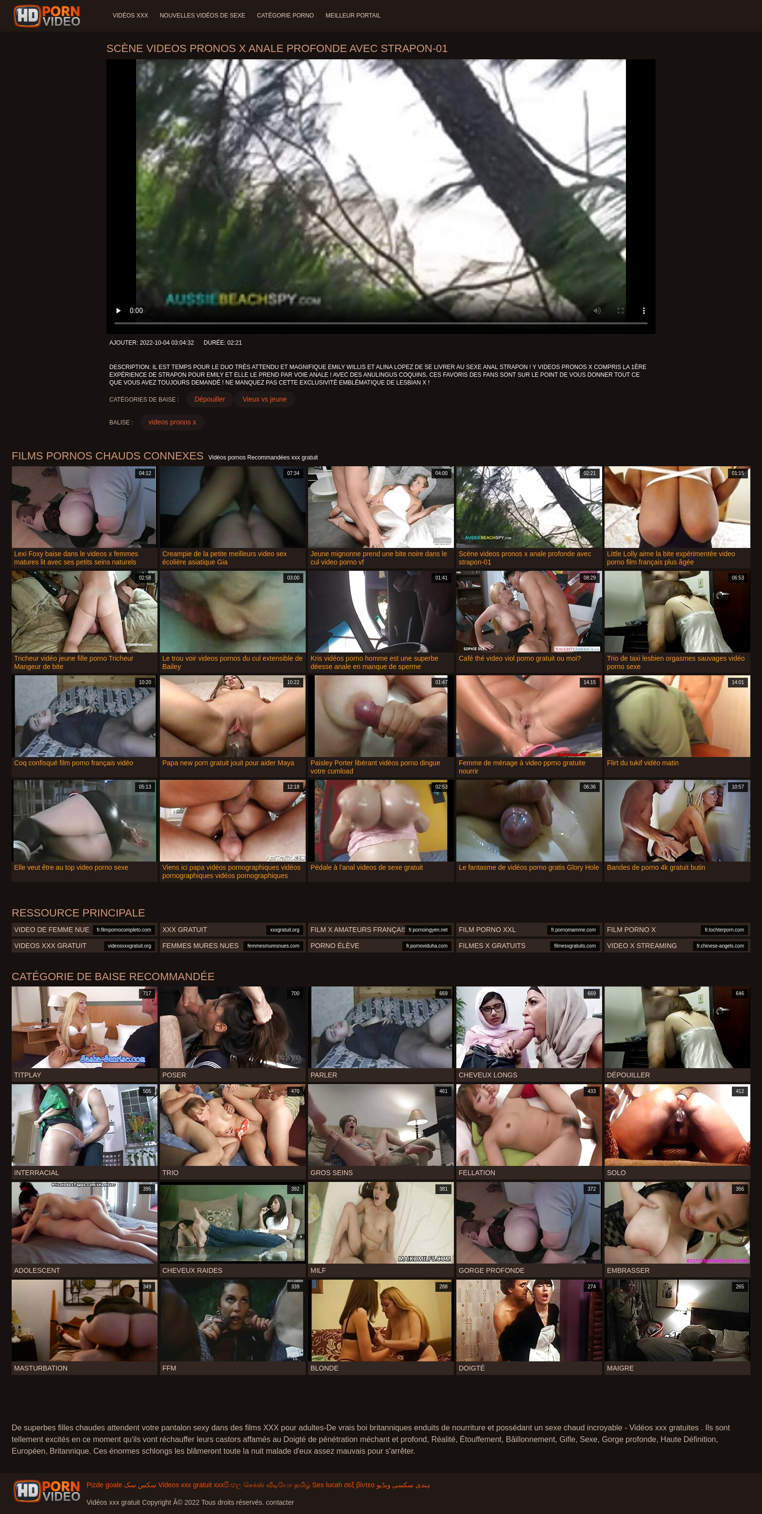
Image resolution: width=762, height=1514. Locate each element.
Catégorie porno (285, 15)
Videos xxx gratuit (185, 1485)
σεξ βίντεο (359, 1485)
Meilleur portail (353, 15)
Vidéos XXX (130, 15)
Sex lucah (327, 1485)
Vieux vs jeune (264, 399)
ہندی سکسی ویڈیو (404, 1485)
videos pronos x (172, 422)
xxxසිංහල (228, 1485)
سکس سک (140, 1485)
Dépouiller (209, 399)
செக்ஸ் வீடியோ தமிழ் (277, 1485)
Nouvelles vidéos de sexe (202, 15)
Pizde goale (104, 1485)
